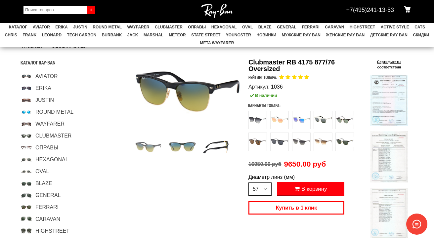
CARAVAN (334, 27)
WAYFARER (138, 27)
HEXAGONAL (224, 27)
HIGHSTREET (362, 27)
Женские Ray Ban (345, 35)
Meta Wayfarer (217, 43)
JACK (132, 35)
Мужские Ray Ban (301, 35)
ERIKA (61, 27)
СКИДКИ (421, 35)
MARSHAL (153, 35)
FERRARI (310, 27)
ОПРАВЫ (197, 27)
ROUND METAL (107, 27)
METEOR (177, 35)
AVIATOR (41, 27)
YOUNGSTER (238, 35)
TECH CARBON (82, 35)
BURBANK (112, 35)
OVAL (247, 27)
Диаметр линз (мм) (271, 177)
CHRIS (11, 35)
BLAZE (265, 27)
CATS (419, 27)
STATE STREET (205, 35)
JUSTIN (80, 27)
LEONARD (52, 35)
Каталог (18, 27)
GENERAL (286, 27)
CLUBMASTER (169, 27)
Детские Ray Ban (389, 35)
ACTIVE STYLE (395, 27)
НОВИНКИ (266, 35)
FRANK (29, 35)
